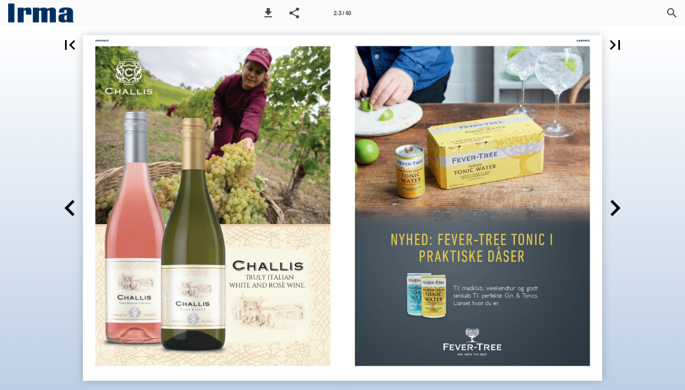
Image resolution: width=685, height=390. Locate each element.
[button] (268, 13)
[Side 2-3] (342, 13)
